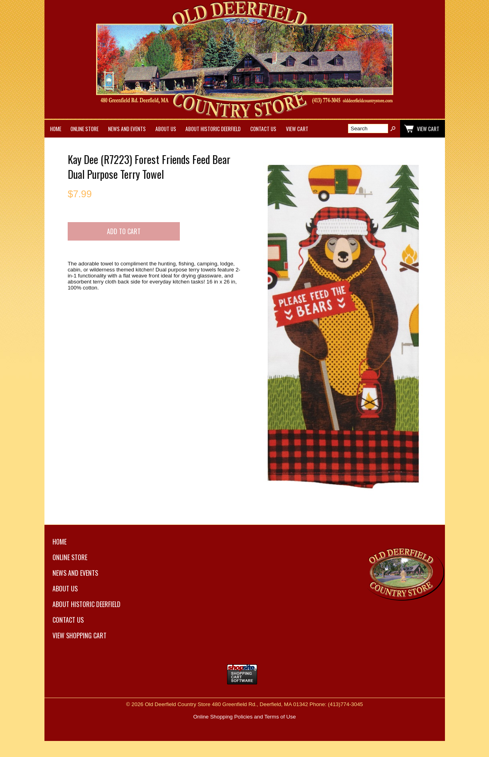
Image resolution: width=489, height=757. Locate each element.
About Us (165, 129)
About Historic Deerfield (213, 129)
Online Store (84, 129)
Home (55, 129)
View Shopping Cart (79, 635)
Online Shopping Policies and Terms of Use (244, 717)
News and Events (127, 129)
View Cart (297, 129)
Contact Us (263, 129)
